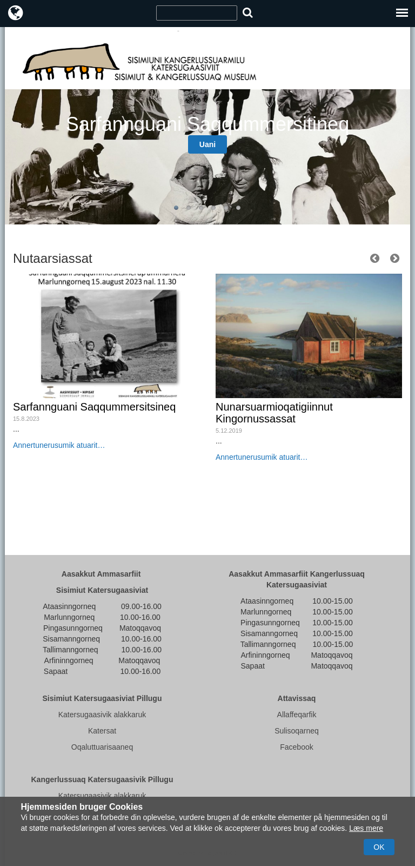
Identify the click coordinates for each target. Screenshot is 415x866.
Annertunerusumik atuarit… (59, 445)
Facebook (296, 747)
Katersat (102, 730)
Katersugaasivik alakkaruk (102, 714)
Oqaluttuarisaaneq (102, 747)
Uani (207, 144)
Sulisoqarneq (297, 730)
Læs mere (366, 828)
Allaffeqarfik (297, 714)
